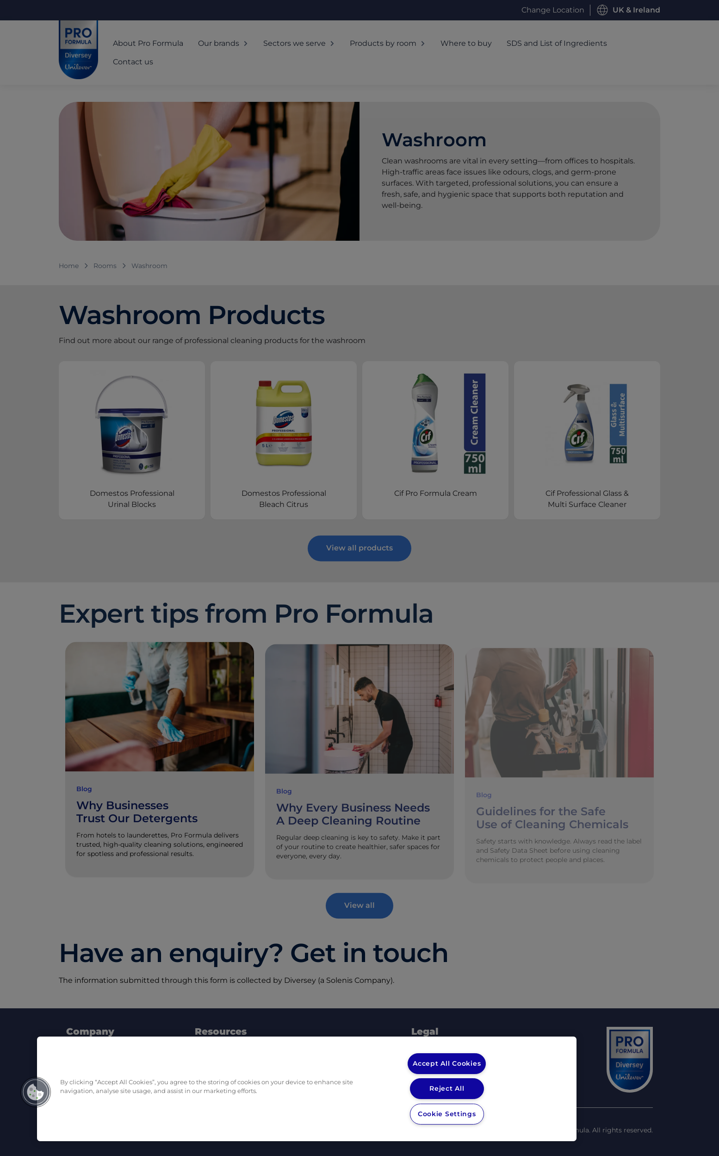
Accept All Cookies (447, 1063)
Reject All (447, 1088)
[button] (35, 1092)
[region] (306, 1089)
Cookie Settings (446, 1114)
